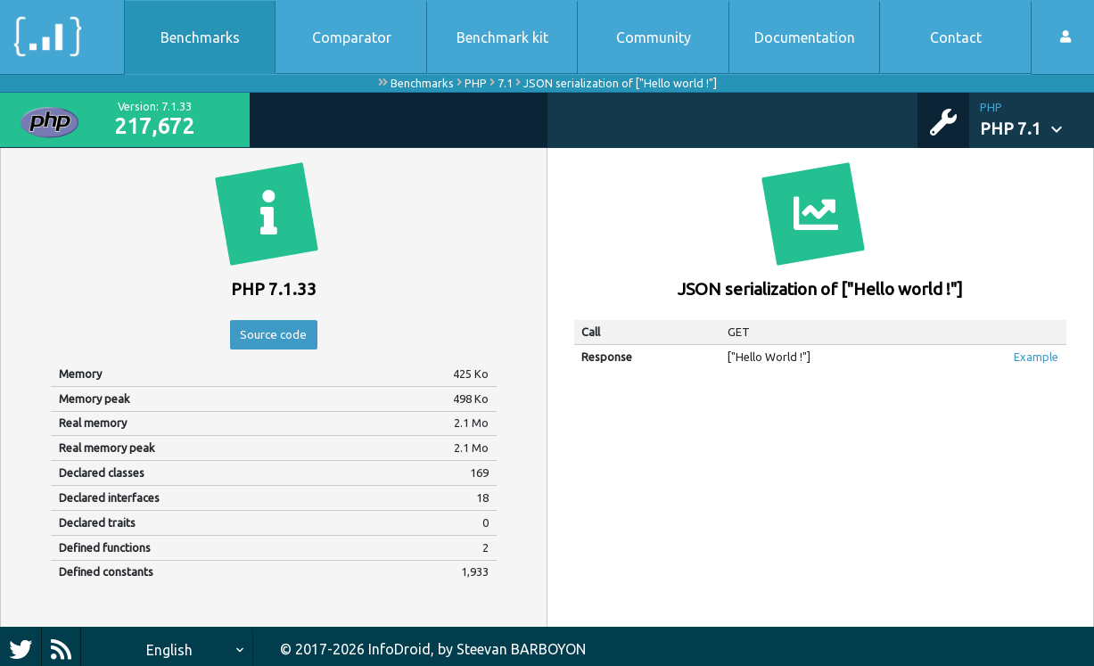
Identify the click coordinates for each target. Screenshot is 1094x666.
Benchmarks (200, 37)
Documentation (804, 37)
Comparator (351, 37)
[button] (1037, 120)
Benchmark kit (502, 37)
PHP (476, 83)
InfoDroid (399, 649)
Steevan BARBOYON (521, 649)
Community (653, 37)
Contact (956, 37)
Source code (274, 337)
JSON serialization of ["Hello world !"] (620, 83)
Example (1036, 356)
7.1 (505, 83)
